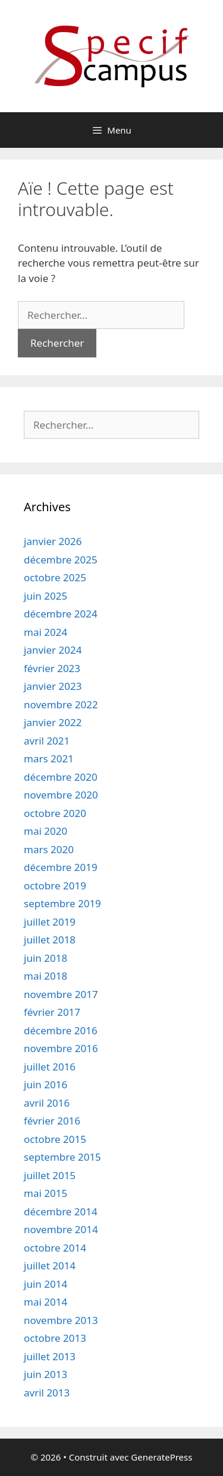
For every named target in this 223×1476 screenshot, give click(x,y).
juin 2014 (45, 1284)
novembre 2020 (61, 795)
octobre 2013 (55, 1338)
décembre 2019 (61, 867)
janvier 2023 (52, 686)
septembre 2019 (62, 903)
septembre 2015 (62, 1157)
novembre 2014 (61, 1229)
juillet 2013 (50, 1356)
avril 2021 (47, 740)
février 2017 (52, 1012)
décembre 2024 (61, 613)
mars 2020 (49, 849)
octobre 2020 (55, 813)
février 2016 (52, 1120)
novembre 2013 (61, 1320)
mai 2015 (45, 1193)
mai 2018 (45, 976)
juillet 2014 (50, 1265)
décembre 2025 (61, 559)
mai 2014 (45, 1302)
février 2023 (52, 668)
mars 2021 (49, 758)
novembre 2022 (61, 704)
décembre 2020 (61, 777)
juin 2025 (45, 596)
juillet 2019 (50, 922)
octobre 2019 (55, 885)
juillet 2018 (50, 939)
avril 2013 (47, 1392)
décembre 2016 (61, 1030)
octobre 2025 (55, 577)
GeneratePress (161, 1457)
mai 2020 (45, 831)
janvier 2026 (52, 541)
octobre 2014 (55, 1248)
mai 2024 (45, 632)
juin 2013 (45, 1374)
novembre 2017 (61, 994)
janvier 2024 (52, 650)
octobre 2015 (55, 1139)
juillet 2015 (50, 1175)
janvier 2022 (52, 722)
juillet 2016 (50, 1066)
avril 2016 (47, 1103)
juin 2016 (45, 1084)
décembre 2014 (61, 1211)
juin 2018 (45, 958)
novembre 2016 (61, 1048)
